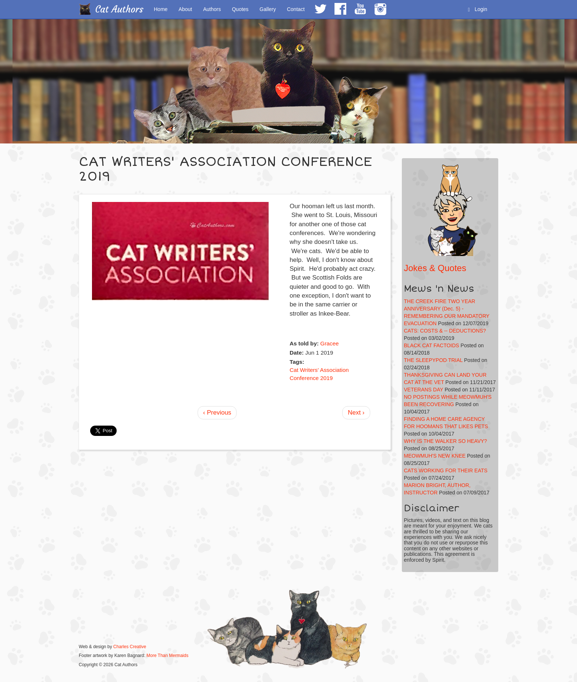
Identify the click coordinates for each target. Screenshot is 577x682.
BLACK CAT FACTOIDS (431, 345)
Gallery (267, 9)
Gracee (329, 343)
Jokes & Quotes (435, 268)
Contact (296, 9)
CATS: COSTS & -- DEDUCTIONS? (445, 331)
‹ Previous (217, 412)
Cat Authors (119, 9)
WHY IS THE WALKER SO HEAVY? (445, 441)
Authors (212, 9)
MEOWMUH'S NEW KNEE (435, 456)
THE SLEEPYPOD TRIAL (433, 360)
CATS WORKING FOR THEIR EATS (446, 470)
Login (477, 9)
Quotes (240, 9)
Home (160, 9)
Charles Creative (129, 646)
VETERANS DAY (423, 389)
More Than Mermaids (167, 655)
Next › (356, 412)
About (185, 9)
